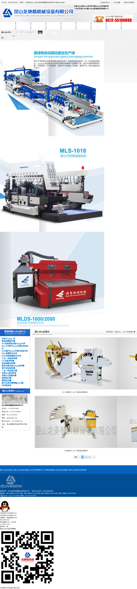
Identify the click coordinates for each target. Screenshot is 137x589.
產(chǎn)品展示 (38, 26)
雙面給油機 (38, 151)
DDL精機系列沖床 (38, 71)
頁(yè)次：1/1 (90, 457)
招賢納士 (98, 26)
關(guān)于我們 (31, 470)
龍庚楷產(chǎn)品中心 (15, 331)
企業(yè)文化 (23, 41)
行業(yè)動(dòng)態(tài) (53, 42)
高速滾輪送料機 (38, 100)
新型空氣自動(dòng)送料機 (38, 108)
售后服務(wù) (83, 26)
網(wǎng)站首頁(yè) (8, 27)
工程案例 (47, 470)
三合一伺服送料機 (38, 86)
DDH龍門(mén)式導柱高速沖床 (38, 64)
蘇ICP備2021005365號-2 (32, 493)
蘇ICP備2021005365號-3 (50, 493)
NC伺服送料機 (38, 92)
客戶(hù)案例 (68, 26)
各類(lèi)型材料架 (38, 129)
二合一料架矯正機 (38, 123)
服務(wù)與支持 (56, 470)
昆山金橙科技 (48, 491)
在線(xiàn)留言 (114, 26)
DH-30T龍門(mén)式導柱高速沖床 (38, 56)
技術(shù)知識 (53, 48)
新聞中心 (53, 26)
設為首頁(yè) (105, 2)
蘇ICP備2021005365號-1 (15, 493)
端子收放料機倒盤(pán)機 (38, 160)
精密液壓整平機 (38, 41)
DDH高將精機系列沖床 (38, 78)
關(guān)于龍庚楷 (23, 27)
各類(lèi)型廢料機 (38, 136)
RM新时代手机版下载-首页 (10, 588)
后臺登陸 (83, 470)
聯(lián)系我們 (129, 2)
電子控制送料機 (38, 114)
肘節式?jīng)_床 (38, 33)
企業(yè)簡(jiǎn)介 (23, 34)
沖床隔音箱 (38, 166)
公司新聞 (53, 33)
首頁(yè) (117, 332)
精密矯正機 (38, 144)
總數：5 (77, 457)
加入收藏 (117, 2)
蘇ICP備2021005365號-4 (67, 493)
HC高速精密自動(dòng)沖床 (38, 49)
